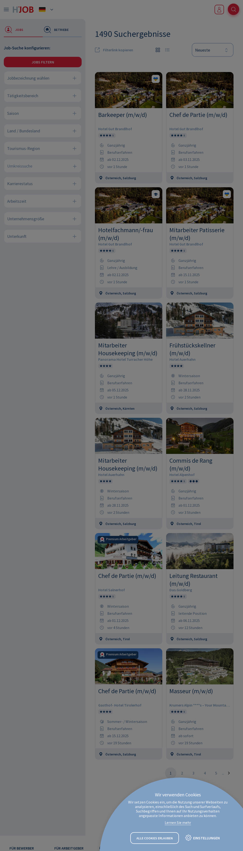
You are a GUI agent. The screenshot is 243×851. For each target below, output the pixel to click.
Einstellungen (206, 838)
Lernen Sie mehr (178, 822)
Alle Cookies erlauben (154, 838)
